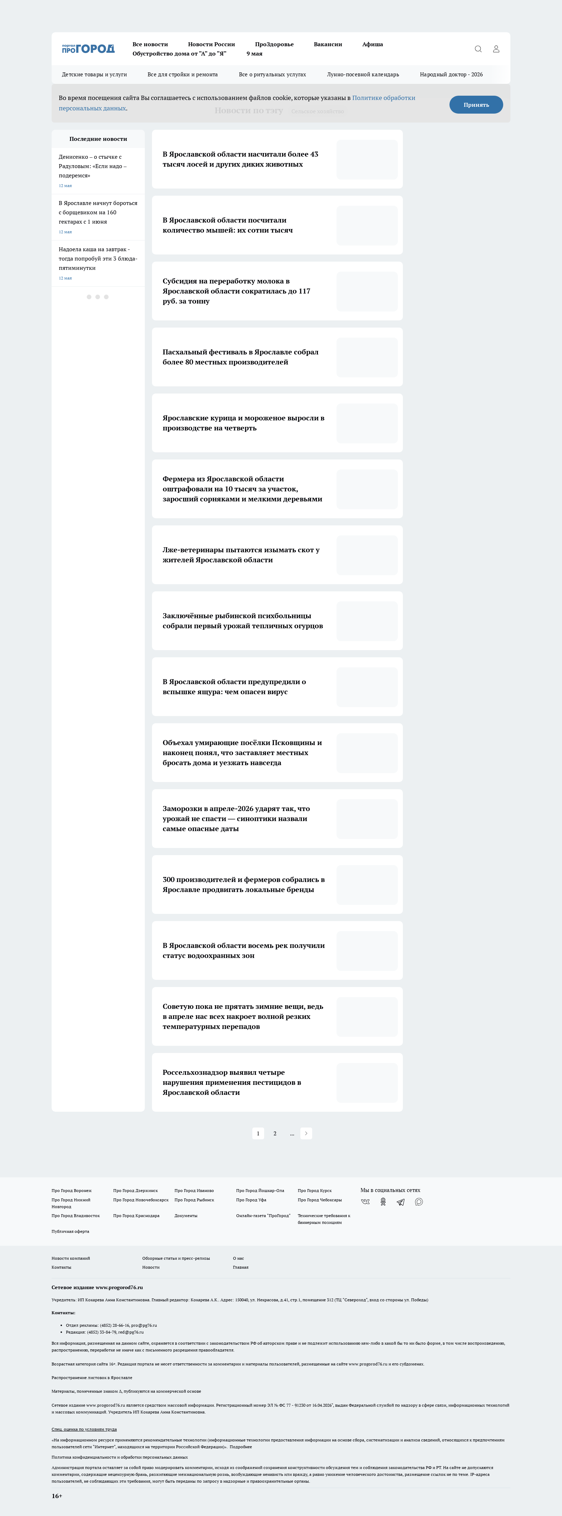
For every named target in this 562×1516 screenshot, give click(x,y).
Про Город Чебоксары (320, 1199)
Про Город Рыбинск (194, 1199)
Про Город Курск (315, 1190)
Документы (186, 1215)
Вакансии (328, 44)
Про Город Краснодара (136, 1215)
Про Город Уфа (251, 1199)
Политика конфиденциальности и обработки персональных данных (120, 1457)
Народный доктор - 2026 (451, 74)
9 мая (254, 53)
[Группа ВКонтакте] (365, 1202)
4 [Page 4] (275, 1133)
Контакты (61, 1267)
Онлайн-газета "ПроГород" (263, 1215)
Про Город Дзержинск (135, 1190)
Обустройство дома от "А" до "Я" (180, 53)
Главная (240, 1267)
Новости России (211, 44)
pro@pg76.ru (144, 1325)
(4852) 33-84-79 (101, 1332)
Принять (476, 104)
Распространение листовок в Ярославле (92, 1377)
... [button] (309, 1133)
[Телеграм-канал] (401, 1202)
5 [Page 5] (292, 1133)
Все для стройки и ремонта (183, 74)
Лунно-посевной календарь (363, 74)
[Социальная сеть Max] (419, 1202)
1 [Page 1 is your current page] (224, 1133)
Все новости (150, 44)
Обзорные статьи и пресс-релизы (176, 1258)
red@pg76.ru (131, 1332)
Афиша (372, 44)
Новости (150, 1267)
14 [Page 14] (326, 1133)
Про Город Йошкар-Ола (260, 1190)
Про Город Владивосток (76, 1215)
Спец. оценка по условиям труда (84, 1429)
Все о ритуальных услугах (272, 74)
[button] (340, 1133)
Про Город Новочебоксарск (140, 1199)
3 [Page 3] (258, 1133)
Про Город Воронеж (72, 1190)
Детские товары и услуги (94, 74)
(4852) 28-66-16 (114, 1325)
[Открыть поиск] (478, 49)
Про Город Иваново (194, 1190)
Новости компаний (71, 1258)
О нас (238, 1258)
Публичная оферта (70, 1231)
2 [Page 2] (241, 1133)
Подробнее (241, 1446)
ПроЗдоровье (274, 44)
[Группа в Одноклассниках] (383, 1202)
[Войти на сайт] (496, 49)
